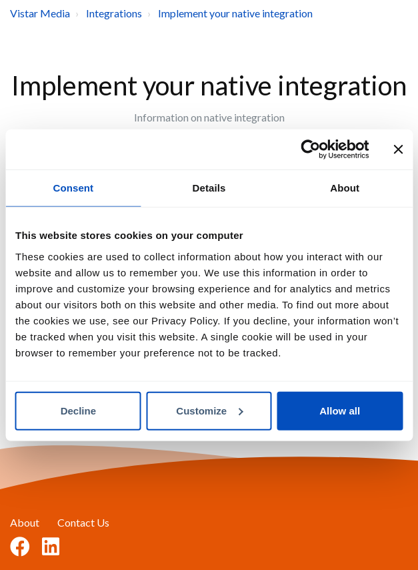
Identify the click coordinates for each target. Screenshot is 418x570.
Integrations (114, 13)
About (24, 522)
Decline (78, 410)
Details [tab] (209, 188)
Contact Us (83, 522)
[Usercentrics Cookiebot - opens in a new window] (310, 149)
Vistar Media (40, 13)
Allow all (339, 410)
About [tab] (344, 188)
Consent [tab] (73, 188)
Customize (209, 410)
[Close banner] (398, 149)
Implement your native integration (235, 13)
